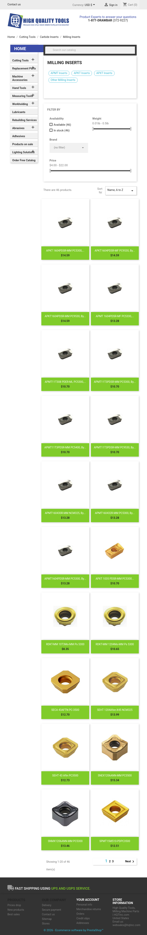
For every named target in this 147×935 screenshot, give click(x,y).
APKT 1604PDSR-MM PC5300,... (65, 250)
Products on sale (22, 144)
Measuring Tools (22, 96)
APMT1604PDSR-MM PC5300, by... (65, 578)
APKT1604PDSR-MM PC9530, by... (65, 316)
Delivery (46, 905)
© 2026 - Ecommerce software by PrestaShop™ (74, 930)
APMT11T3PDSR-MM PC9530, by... (115, 447)
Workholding (20, 104)
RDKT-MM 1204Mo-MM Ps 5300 (115, 644)
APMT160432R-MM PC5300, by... (115, 513)
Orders (80, 913)
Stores (46, 923)
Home (20, 48)
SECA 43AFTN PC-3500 (65, 709)
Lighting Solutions (23, 152)
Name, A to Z (121, 190)
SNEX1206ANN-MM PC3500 (115, 775)
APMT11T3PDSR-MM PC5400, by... (65, 447)
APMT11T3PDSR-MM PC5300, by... (115, 381)
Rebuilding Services (24, 120)
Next (130, 861)
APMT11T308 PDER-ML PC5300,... (65, 381)
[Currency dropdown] (90, 5)
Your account (87, 900)
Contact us (14, 4)
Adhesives (18, 136)
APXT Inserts (104, 73)
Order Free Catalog (23, 160)
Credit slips (83, 918)
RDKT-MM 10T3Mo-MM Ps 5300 (65, 644)
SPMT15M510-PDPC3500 (114, 841)
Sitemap (47, 918)
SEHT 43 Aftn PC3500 (65, 775)
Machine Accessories (19, 78)
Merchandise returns (88, 909)
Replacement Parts (24, 68)
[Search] (90, 50)
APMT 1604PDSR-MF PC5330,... (115, 316)
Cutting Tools (20, 60)
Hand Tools (19, 88)
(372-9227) (108, 20)
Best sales (13, 914)
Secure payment (51, 909)
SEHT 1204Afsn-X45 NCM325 (114, 709)
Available (62, 124)
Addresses (82, 922)
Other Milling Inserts (63, 80)
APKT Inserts (82, 73)
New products (15, 909)
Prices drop (14, 905)
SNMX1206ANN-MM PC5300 (65, 841)
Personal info (84, 904)
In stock (62, 130)
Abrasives (18, 128)
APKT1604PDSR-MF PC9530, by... (115, 250)
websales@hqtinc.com (126, 925)
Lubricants (18, 112)
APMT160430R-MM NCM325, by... (65, 513)
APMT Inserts (59, 73)
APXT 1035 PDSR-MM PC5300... (115, 578)
